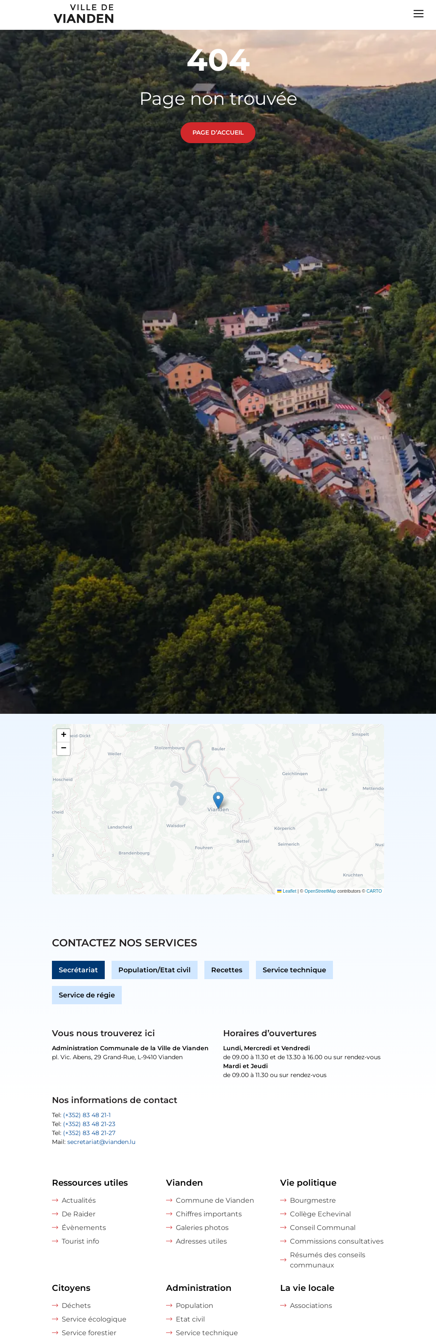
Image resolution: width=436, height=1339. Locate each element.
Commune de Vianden (215, 1200)
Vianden (184, 1183)
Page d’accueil (218, 132)
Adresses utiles (201, 1241)
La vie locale (307, 1288)
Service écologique (94, 1319)
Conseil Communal (323, 1228)
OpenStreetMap (320, 891)
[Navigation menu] (418, 13)
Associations (311, 1306)
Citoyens (71, 1288)
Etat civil (190, 1319)
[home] (57, 15)
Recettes (226, 970)
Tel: (81, 1115)
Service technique (294, 970)
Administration (199, 1288)
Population (194, 1306)
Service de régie (87, 995)
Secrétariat (78, 970)
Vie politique (308, 1183)
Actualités (79, 1200)
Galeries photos (202, 1228)
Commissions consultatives (337, 1241)
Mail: (93, 1142)
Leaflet (286, 891)
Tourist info (80, 1241)
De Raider (78, 1214)
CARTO (374, 891)
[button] (218, 800)
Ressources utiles (90, 1183)
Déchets (76, 1306)
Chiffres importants (209, 1214)
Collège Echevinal (320, 1214)
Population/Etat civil (154, 970)
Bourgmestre (313, 1200)
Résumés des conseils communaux (327, 1260)
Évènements (84, 1228)
